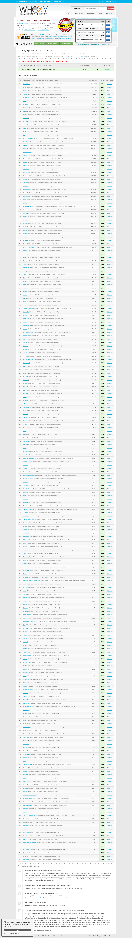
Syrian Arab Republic (28, 764)
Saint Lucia (26, 679)
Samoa (25, 771)
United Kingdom (27, 97)
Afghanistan (26, 325)
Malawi (25, 682)
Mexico (25, 172)
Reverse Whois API (66, 43)
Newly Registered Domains (65, 36)
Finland (25, 291)
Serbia (25, 342)
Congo (25, 611)
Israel (24, 199)
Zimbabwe (26, 522)
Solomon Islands (27, 801)
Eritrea (25, 788)
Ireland (25, 254)
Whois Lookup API (40, 43)
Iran (24, 298)
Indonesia (25, 148)
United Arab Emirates (28, 206)
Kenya (25, 315)
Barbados (25, 393)
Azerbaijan (26, 451)
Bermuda (25, 260)
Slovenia (25, 380)
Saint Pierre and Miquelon (29, 842)
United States (26, 84)
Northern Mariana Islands (29, 795)
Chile (24, 305)
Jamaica (25, 485)
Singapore (25, 145)
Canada (25, 94)
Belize (24, 431)
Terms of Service (42, 936)
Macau (25, 386)
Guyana (25, 713)
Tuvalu (25, 784)
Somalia (25, 601)
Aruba (24, 590)
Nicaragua (25, 546)
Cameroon (26, 441)
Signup (114, 1)
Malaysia (25, 158)
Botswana (25, 618)
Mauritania (26, 703)
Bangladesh (26, 267)
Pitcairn (25, 839)
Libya (24, 852)
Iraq (24, 444)
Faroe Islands (26, 733)
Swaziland (25, 710)
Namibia (25, 482)
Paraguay (25, 502)
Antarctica (25, 693)
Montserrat (26, 672)
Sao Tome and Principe (29, 815)
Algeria (25, 366)
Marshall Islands (27, 614)
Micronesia (26, 832)
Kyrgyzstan (26, 536)
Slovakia (25, 301)
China (24, 87)
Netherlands (26, 121)
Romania (25, 237)
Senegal (25, 468)
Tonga (24, 778)
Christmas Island (27, 662)
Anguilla (25, 563)
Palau (24, 730)
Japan (24, 101)
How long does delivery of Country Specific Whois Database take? (47, 885)
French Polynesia (27, 655)
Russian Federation (28, 138)
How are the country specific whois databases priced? (43, 870)
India (24, 111)
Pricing (100, 13)
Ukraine (25, 179)
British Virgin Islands (28, 247)
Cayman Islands (27, 152)
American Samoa (27, 461)
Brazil (24, 131)
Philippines (26, 175)
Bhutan (25, 648)
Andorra (25, 526)
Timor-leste (26, 744)
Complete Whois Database (77, 56)
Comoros (25, 774)
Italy (24, 135)
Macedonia (26, 505)
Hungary (25, 240)
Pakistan (25, 230)
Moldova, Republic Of (28, 458)
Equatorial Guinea (27, 798)
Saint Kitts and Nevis (28, 308)
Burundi (25, 669)
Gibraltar (25, 356)
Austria (25, 223)
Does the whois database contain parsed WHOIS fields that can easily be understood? (54, 910)
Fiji (24, 665)
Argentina (25, 220)
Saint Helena (26, 835)
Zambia (25, 573)
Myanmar (25, 465)
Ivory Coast (26, 856)
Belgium (25, 216)
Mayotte (25, 791)
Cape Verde (26, 737)
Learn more (7, 926)
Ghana (25, 376)
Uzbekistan (26, 516)
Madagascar (26, 597)
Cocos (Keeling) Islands (29, 706)
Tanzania (25, 512)
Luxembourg (26, 335)
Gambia (25, 747)
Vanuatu (25, 696)
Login (102, 1)
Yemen (25, 553)
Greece (25, 294)
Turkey (25, 124)
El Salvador (26, 478)
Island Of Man (26, 533)
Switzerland (26, 169)
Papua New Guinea (28, 689)
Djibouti (25, 757)
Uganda (25, 383)
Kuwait (25, 414)
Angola (25, 529)
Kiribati (25, 818)
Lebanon (25, 373)
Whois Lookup (79, 13)
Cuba (24, 761)
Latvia (24, 390)
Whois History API (53, 43)
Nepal (24, 410)
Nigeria (25, 233)
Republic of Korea (27, 556)
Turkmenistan (26, 652)
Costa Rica (26, 318)
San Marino (26, 638)
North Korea (26, 859)
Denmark (25, 192)
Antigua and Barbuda (28, 550)
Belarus (25, 349)
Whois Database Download (64, 38)
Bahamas (25, 186)
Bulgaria (25, 281)
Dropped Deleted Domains (38, 38)
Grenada (25, 740)
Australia (25, 118)
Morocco (25, 284)
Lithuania (25, 288)
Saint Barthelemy (27, 488)
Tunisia (25, 417)
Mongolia (25, 560)
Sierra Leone (26, 727)
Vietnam (25, 155)
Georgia (25, 397)
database (21, 1)
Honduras (25, 499)
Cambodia (25, 213)
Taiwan (25, 264)
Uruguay (25, 424)
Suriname (25, 631)
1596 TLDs (43, 34)
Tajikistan (25, 454)
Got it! (17, 930)
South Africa (26, 226)
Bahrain (25, 471)
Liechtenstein (26, 577)
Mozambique (26, 587)
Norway (25, 250)
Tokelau (25, 812)
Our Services (90, 13)
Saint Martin (26, 825)
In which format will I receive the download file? (41, 893)
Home (69, 13)
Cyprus (25, 203)
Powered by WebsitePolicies (11, 933)
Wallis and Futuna (27, 781)
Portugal (25, 243)
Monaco (25, 543)
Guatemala (26, 407)
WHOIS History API (29, 30)
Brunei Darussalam (28, 359)
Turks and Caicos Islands (29, 509)
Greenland (26, 754)
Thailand (25, 182)
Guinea (25, 659)
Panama (25, 104)
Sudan (25, 686)
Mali (24, 625)
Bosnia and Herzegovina (29, 475)
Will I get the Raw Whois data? (35, 903)
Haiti (24, 645)
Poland (25, 162)
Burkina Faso (26, 567)
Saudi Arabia (26, 274)
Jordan (25, 369)
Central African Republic (29, 621)
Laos (24, 434)
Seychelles (26, 311)
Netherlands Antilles (28, 628)
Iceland (25, 90)
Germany (25, 107)
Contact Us (109, 13)
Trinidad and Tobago (28, 519)
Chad (24, 723)
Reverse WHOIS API (43, 30)
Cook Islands (26, 635)
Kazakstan (26, 420)
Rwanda (25, 607)
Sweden (25, 165)
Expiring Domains (49, 38)
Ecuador (25, 322)
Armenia (25, 352)
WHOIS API (22, 24)
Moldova (25, 808)
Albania (25, 403)
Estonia (25, 257)
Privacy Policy (52, 936)
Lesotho (25, 767)
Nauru (24, 829)
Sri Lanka (25, 346)
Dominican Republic (28, 332)
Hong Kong (26, 141)
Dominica (25, 716)
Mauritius (25, 492)
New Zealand (26, 196)
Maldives (25, 584)
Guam (24, 676)
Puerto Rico (26, 400)
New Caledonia (27, 699)
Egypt (24, 277)
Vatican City (26, 846)
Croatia (25, 329)
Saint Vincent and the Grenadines (31, 580)
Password (108, 1)
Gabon (25, 642)
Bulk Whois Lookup (52, 36)
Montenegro (26, 570)
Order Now (107, 69)
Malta (24, 339)
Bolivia (25, 437)
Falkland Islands (27, 805)
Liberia (25, 750)
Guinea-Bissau (27, 849)
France (25, 114)
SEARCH (111, 8)
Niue (24, 822)
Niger (24, 720)
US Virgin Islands (27, 539)
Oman (24, 448)
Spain (24, 128)
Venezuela (26, 363)
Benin (24, 495)
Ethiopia (25, 604)
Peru (24, 271)
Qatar (24, 427)
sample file (39, 898)
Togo (24, 594)
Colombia (25, 209)
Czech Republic (27, 189)
